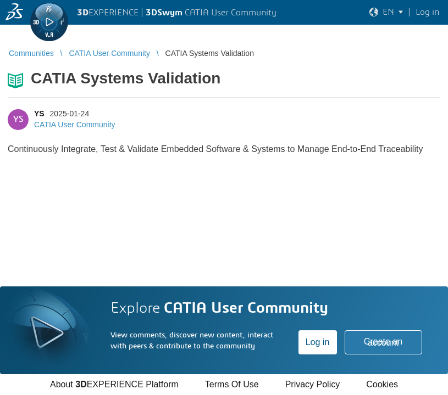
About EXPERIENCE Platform (114, 384)
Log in (318, 342)
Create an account (383, 342)
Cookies (382, 384)
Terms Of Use (232, 384)
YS (39, 113)
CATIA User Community (74, 124)
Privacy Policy (312, 384)
